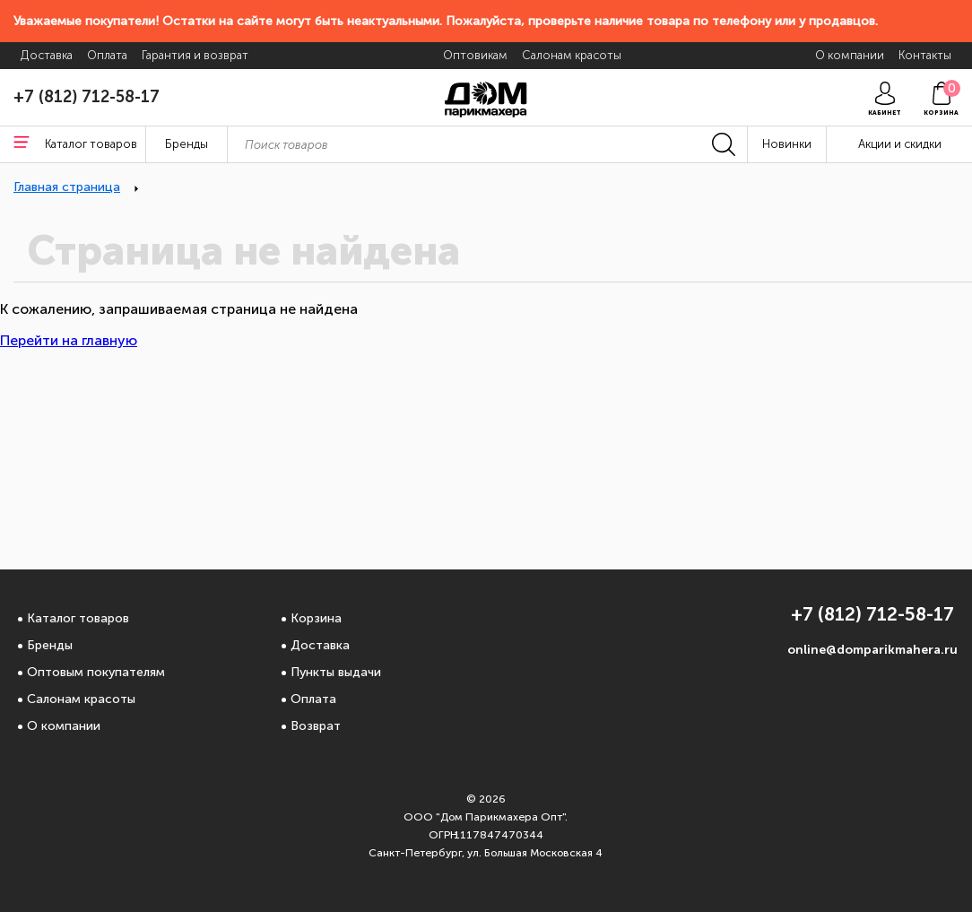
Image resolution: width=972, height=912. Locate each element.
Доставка (320, 645)
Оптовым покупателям (96, 672)
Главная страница (66, 187)
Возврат (316, 726)
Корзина (316, 618)
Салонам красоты (81, 699)
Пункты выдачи (336, 672)
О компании (63, 726)
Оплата (313, 699)
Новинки (786, 144)
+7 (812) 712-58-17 (86, 97)
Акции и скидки (900, 144)
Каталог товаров (78, 618)
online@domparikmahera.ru (872, 649)
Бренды (50, 645)
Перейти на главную (68, 340)
